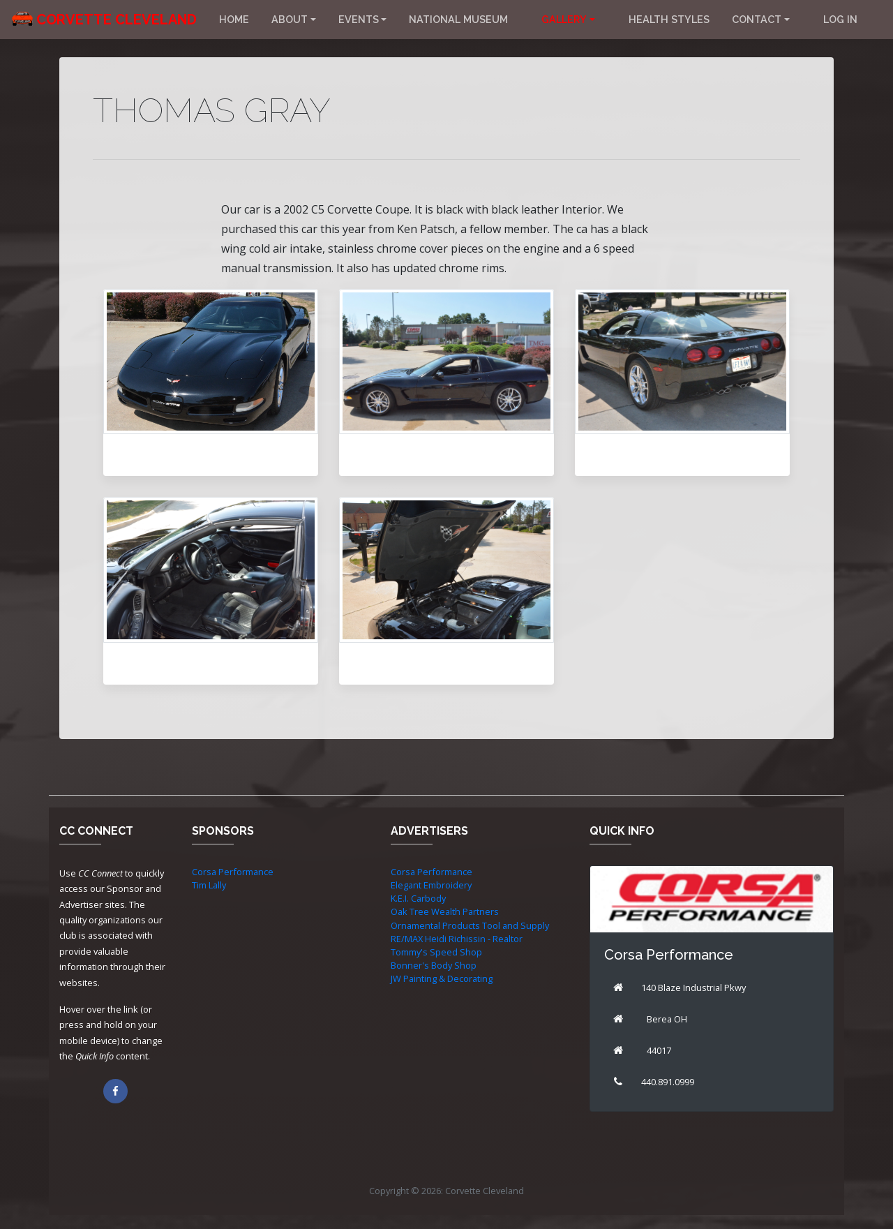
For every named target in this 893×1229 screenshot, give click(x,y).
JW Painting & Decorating (442, 978)
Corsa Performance (232, 871)
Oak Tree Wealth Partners (445, 911)
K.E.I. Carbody (418, 898)
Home (234, 19)
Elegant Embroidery (431, 885)
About (289, 19)
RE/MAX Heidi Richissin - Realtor (457, 938)
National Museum (458, 19)
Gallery (564, 19)
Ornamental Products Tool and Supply (470, 925)
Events (358, 19)
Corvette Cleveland (116, 19)
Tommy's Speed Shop (436, 952)
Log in (840, 19)
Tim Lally (209, 885)
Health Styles (669, 19)
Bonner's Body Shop (433, 965)
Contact (756, 19)
